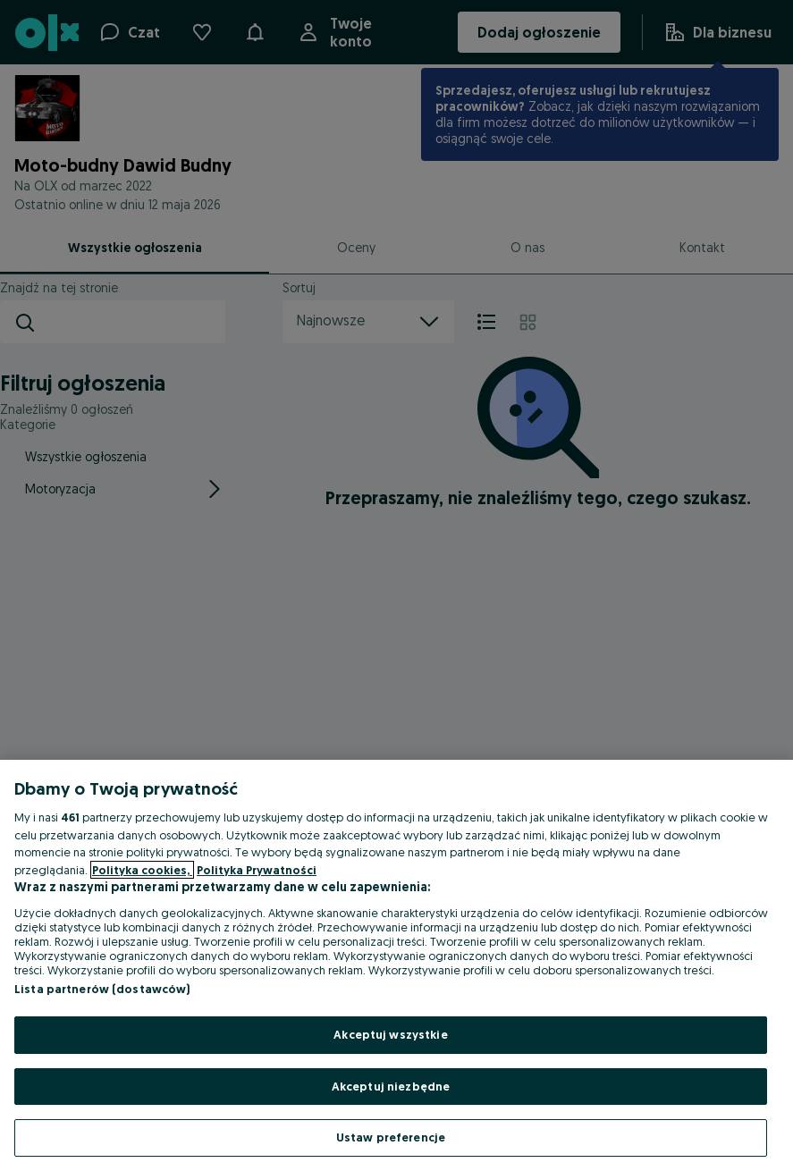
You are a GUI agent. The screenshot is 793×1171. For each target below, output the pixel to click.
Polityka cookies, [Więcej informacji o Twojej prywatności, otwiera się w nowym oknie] (142, 870)
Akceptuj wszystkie (390, 1034)
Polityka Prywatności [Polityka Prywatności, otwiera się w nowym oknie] (256, 870)
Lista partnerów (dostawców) (102, 988)
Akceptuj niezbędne (391, 1086)
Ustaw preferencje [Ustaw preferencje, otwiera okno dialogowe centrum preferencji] (390, 1137)
